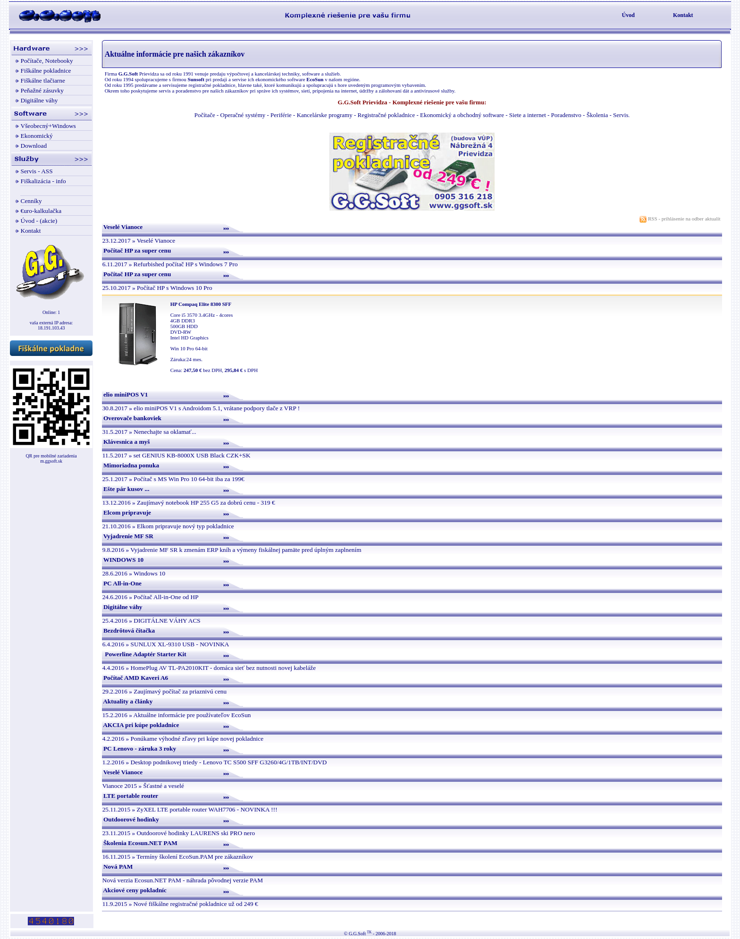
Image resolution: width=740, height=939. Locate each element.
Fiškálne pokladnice (46, 70)
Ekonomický (37, 135)
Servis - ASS (37, 171)
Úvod (628, 15)
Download (34, 145)
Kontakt (683, 15)
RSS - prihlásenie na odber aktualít (680, 218)
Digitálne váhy (39, 100)
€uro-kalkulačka (41, 210)
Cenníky (31, 200)
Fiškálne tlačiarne (43, 80)
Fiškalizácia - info (43, 181)
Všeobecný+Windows (48, 125)
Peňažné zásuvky (42, 90)
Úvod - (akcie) (39, 220)
